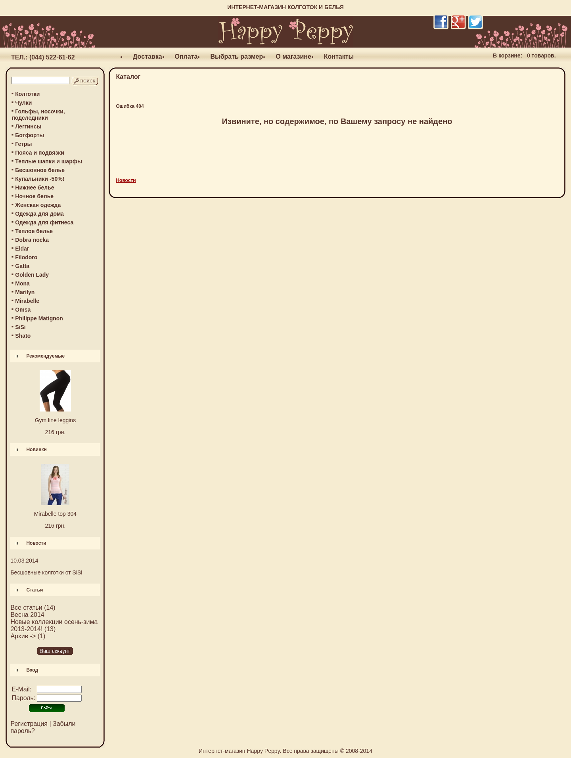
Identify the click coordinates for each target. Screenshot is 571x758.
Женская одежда (38, 205)
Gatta (22, 266)
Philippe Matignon (39, 318)
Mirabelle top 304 (55, 514)
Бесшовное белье (40, 170)
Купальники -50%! (39, 179)
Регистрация (29, 723)
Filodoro (26, 257)
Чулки (23, 103)
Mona (22, 283)
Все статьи (26, 607)
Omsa (23, 309)
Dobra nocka (32, 240)
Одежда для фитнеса (44, 222)
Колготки (27, 94)
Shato (23, 336)
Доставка (147, 56)
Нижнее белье (34, 187)
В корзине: (507, 55)
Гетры (23, 144)
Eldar (22, 248)
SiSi (20, 327)
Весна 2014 (27, 614)
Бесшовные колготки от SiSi (46, 572)
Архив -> (23, 636)
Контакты (339, 56)
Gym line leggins (55, 420)
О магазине (293, 56)
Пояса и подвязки (39, 152)
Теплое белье (34, 231)
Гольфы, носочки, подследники (38, 114)
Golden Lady (32, 275)
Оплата (186, 56)
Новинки (36, 449)
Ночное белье (34, 196)
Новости (36, 543)
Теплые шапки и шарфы (48, 161)
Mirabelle (27, 301)
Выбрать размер (236, 56)
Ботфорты (29, 135)
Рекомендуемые (45, 356)
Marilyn (24, 292)
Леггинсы (28, 126)
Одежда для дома (39, 214)
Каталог (128, 76)
